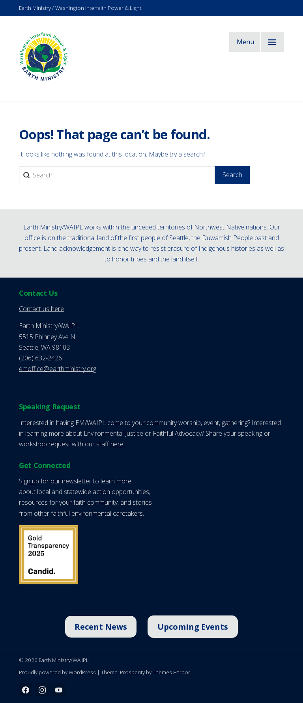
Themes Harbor (171, 672)
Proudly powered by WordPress (57, 672)
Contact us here (41, 308)
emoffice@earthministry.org (57, 368)
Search (232, 174)
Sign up (29, 481)
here (116, 444)
